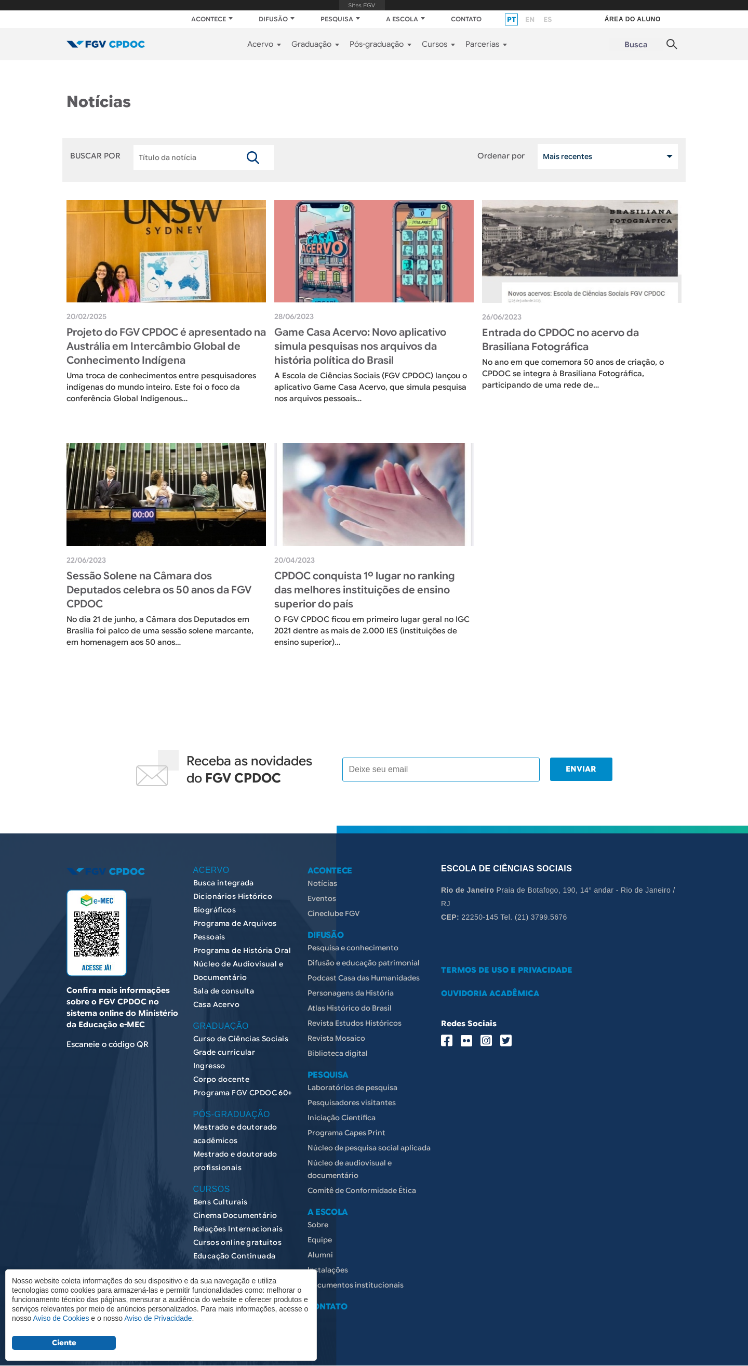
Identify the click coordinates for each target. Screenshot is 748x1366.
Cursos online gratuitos (237, 1242)
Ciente (64, 1342)
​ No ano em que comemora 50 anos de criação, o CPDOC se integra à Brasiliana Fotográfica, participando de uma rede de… (573, 373)
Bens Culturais (220, 1201)
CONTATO (466, 19)
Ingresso (209, 1065)
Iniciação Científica (342, 1117)
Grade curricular (224, 1052)
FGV (362, 5)
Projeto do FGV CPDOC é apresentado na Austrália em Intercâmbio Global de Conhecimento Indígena (166, 346)
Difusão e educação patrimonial (364, 962)
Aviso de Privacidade (158, 1318)
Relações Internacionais (238, 1229)
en (530, 19)
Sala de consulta (224, 991)
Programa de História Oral (242, 950)
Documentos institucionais (356, 1285)
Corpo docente (221, 1079)
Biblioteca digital (338, 1053)
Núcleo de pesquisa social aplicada (369, 1147)
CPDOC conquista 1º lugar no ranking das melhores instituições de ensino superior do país (364, 590)
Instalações (328, 1270)
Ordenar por (501, 156)
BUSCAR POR (95, 156)
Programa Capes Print (346, 1132)
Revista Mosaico (336, 1038)
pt (511, 19)
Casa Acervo (216, 1004)
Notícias (322, 883)
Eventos (322, 898)
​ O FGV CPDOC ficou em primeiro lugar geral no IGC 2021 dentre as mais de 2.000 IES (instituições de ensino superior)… (372, 631)
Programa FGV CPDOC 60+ (242, 1092)
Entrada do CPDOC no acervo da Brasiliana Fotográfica (560, 339)
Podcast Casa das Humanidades (364, 978)
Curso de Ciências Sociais (241, 1038)
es (547, 19)
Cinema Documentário (235, 1215)
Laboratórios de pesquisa (352, 1087)
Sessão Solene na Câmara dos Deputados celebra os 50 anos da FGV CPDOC (158, 590)
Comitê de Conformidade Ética (362, 1190)
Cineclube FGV (334, 913)
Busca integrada (223, 882)
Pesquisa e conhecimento (353, 947)
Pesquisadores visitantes (352, 1102)
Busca (636, 44)
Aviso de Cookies (61, 1318)
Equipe (320, 1239)
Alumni (320, 1254)
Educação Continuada (234, 1256)
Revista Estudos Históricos (355, 1023)
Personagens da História (351, 993)
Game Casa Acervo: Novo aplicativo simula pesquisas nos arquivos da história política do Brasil (360, 346)
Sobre (318, 1224)
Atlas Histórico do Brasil (350, 1008)
